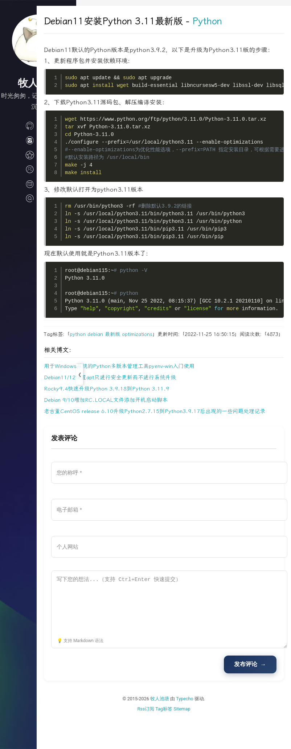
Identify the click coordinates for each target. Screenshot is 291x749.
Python (247, 21)
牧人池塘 (179, 728)
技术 (38, 125)
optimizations (176, 345)
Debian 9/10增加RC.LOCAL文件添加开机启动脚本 (145, 420)
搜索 (38, 197)
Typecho (204, 728)
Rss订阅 (165, 738)
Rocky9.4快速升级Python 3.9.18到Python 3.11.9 (146, 408)
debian (135, 345)
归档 (38, 154)
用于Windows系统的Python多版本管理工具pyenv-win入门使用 (158, 386)
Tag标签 (183, 738)
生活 (38, 139)
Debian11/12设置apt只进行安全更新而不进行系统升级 (149, 397)
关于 (38, 168)
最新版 (152, 345)
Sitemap (201, 738)
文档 (38, 183)
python (117, 345)
